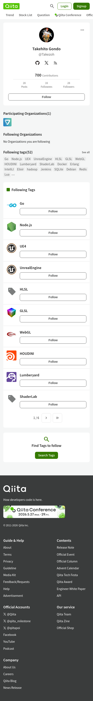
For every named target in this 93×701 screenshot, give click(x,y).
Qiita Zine (63, 621)
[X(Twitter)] (46, 62)
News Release (12, 687)
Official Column (67, 561)
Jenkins (46, 169)
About (7, 547)
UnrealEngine (43, 159)
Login (65, 6)
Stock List (25, 15)
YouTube (9, 641)
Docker (62, 164)
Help (6, 589)
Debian (71, 169)
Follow (46, 97)
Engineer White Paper (71, 589)
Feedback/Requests (16, 582)
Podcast (8, 648)
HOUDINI (11, 164)
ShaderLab (47, 164)
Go (6, 159)
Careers (8, 674)
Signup (81, 6)
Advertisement (13, 595)
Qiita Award (64, 582)
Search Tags (46, 455)
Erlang (74, 164)
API (59, 595)
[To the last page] (57, 418)
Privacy (8, 561)
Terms (7, 554)
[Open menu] (82, 30)
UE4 (27, 159)
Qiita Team (64, 614)
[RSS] (55, 62)
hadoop (32, 169)
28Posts (24, 84)
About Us (9, 667)
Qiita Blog (9, 681)
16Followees (46, 84)
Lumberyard (28, 164)
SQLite (58, 169)
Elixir (20, 169)
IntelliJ (9, 169)
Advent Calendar (68, 568)
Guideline (9, 568)
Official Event (65, 554)
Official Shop (65, 628)
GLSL (68, 159)
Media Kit (9, 575)
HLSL (58, 159)
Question (43, 15)
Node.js (17, 159)
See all (86, 152)
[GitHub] (37, 62)
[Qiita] (11, 6)
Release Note (65, 547)
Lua (7, 174)
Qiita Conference (68, 15)
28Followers (68, 84)
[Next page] (46, 418)
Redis (83, 169)
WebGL (80, 159)
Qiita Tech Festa (67, 575)
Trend (10, 15)
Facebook (9, 635)
